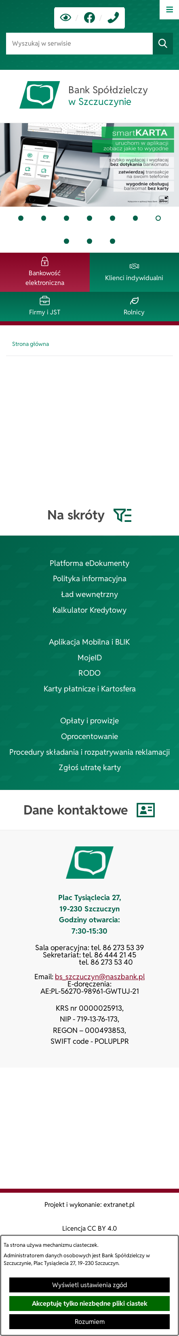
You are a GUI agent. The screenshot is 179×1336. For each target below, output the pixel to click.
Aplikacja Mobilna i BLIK (89, 642)
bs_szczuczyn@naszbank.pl (100, 976)
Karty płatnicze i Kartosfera (90, 689)
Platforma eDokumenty (89, 563)
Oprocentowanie (89, 736)
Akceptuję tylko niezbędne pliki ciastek (89, 1303)
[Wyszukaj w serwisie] (79, 43)
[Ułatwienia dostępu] (65, 18)
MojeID (90, 658)
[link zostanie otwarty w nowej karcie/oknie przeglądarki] (89, 18)
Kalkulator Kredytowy (89, 610)
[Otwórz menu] (169, 9)
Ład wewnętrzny (89, 594)
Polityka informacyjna (89, 579)
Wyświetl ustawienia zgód (89, 1285)
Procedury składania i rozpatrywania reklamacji (89, 752)
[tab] (20, 218)
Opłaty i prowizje (89, 721)
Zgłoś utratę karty (90, 767)
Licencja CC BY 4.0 (89, 1228)
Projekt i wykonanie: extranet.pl (89, 1204)
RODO (89, 673)
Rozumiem (90, 1321)
